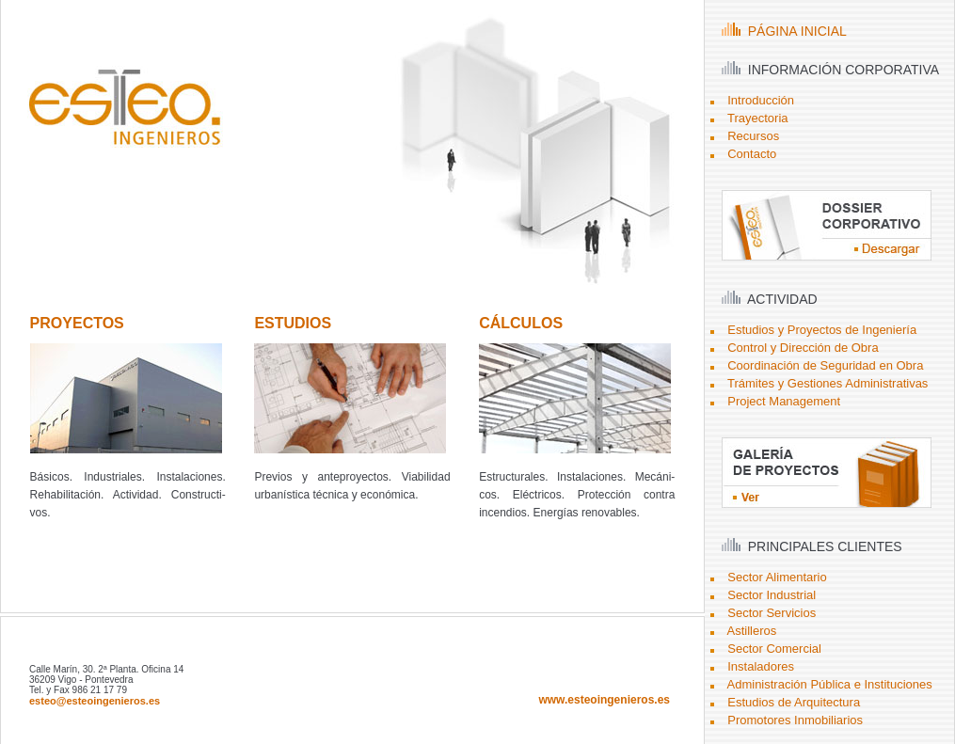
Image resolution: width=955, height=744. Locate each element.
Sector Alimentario (777, 577)
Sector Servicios (771, 613)
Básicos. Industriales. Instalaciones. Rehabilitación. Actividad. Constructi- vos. (128, 494)
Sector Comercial (774, 648)
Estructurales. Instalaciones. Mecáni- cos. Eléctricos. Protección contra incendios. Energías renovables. (577, 494)
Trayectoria (757, 118)
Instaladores (760, 666)
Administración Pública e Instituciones (829, 684)
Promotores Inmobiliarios (795, 720)
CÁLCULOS (521, 323)
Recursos (753, 136)
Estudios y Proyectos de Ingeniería (821, 330)
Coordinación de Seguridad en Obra (825, 365)
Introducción (760, 100)
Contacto (751, 154)
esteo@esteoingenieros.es (94, 700)
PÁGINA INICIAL (784, 31)
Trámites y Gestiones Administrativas (827, 383)
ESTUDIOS (292, 323)
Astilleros (752, 631)
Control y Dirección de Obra (802, 347)
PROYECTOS (77, 323)
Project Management (783, 401)
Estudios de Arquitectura (793, 702)
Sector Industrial (771, 595)
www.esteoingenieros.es (604, 699)
